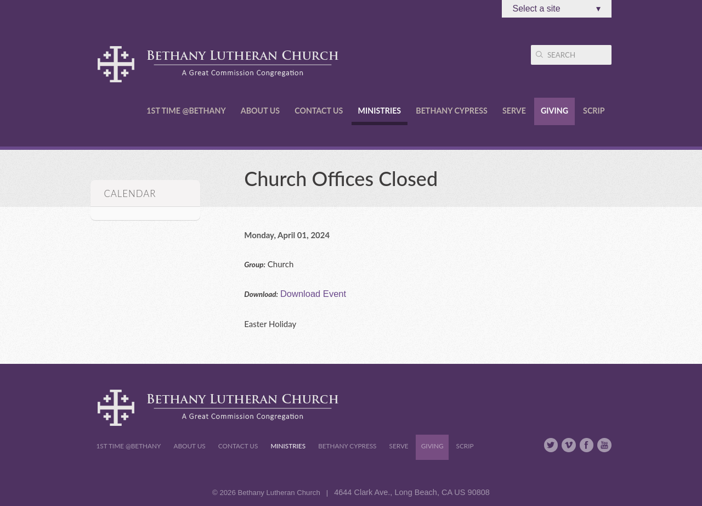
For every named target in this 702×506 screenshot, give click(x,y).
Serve (514, 110)
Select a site (557, 9)
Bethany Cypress (452, 110)
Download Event (313, 294)
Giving (554, 110)
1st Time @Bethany (185, 110)
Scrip (593, 110)
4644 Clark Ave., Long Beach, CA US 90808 (412, 492)
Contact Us (319, 110)
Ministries (379, 110)
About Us (260, 110)
